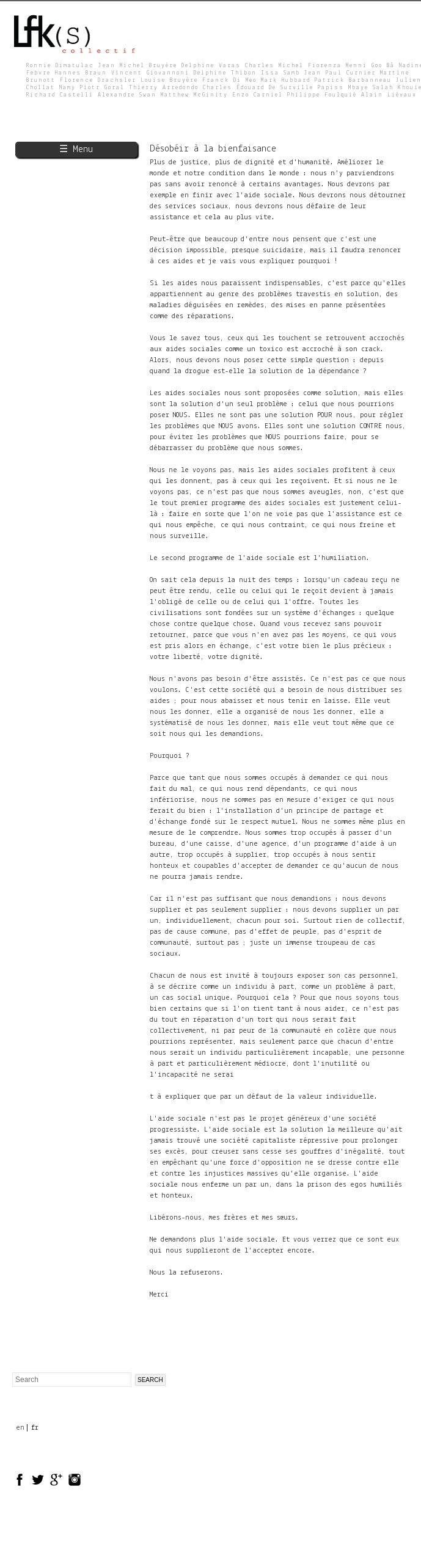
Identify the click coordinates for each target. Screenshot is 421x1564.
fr (34, 1427)
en (20, 1427)
